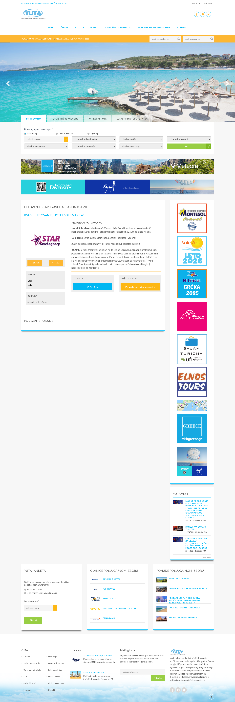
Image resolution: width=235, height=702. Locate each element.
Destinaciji (32, 134)
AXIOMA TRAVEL (111, 579)
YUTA (51, 27)
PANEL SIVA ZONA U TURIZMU (195, 528)
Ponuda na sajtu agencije (140, 287)
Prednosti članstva (56, 663)
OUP (25, 677)
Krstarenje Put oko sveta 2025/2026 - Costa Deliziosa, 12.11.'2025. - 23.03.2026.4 (185, 600)
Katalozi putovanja (93, 672)
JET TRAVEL (109, 589)
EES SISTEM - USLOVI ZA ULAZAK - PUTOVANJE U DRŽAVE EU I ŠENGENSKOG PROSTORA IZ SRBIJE (197, 543)
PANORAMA (109, 618)
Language (208, 3)
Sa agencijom (34, 590)
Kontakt (182, 27)
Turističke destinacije (117, 27)
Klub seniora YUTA (56, 683)
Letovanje (27, 690)
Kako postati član (55, 670)
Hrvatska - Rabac (179, 578)
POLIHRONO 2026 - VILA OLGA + (185, 607)
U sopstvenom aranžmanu (42, 593)
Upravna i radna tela (32, 670)
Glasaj (33, 620)
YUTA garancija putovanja (154, 27)
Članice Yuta (68, 27)
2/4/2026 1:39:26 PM (195, 551)
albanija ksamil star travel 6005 (72, 39)
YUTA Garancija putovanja (98, 655)
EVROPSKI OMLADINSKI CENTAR (119, 608)
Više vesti (207, 557)
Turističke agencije (31, 663)
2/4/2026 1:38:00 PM (195, 520)
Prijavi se (158, 678)
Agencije (196, 3)
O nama (26, 657)
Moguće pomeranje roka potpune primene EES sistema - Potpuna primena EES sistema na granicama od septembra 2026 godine (197, 509)
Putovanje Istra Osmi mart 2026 (188, 588)
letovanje (48, 39)
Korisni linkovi (29, 683)
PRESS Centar (54, 677)
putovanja (35, 39)
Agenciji (94, 134)
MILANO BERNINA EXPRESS (183, 617)
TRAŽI (186, 146)
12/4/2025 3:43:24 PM (196, 532)
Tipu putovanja (66, 134)
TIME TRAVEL (110, 598)
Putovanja (89, 27)
